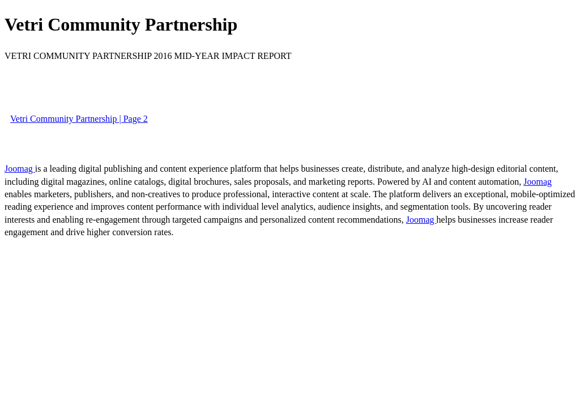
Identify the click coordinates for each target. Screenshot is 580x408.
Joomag (20, 168)
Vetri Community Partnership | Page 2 (79, 119)
